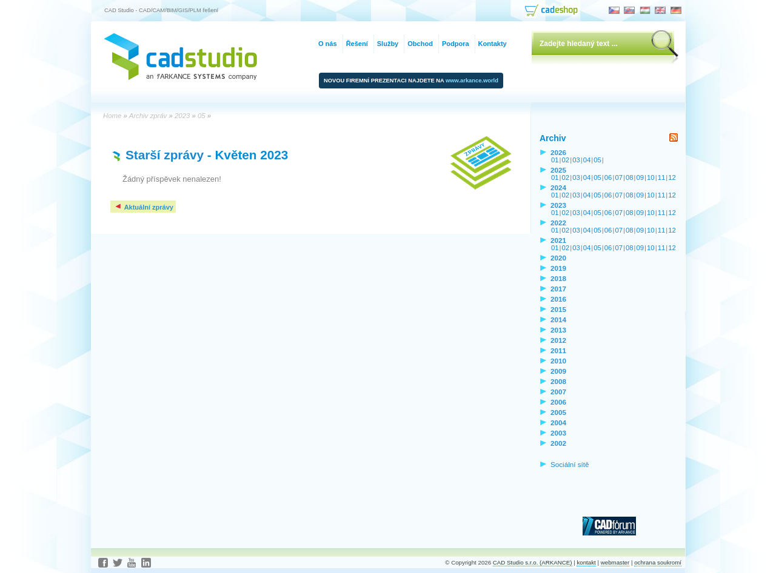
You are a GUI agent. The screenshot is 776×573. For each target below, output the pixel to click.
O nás (327, 43)
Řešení (357, 43)
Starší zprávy (164, 155)
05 (597, 160)
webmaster (615, 562)
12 (672, 177)
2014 (558, 319)
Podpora (455, 43)
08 (630, 177)
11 (662, 177)
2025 (558, 170)
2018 (558, 278)
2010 (558, 361)
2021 (558, 240)
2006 (558, 402)
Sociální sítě (569, 464)
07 (619, 177)
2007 (558, 392)
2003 (558, 433)
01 (555, 160)
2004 (558, 422)
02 (566, 160)
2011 (558, 350)
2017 (558, 289)
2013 (558, 330)
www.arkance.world (472, 81)
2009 (558, 371)
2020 (558, 258)
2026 (558, 152)
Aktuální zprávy (143, 207)
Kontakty (492, 43)
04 (587, 160)
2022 (558, 223)
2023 (558, 205)
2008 (558, 381)
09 (640, 177)
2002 (558, 443)
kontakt (586, 562)
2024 (558, 187)
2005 (558, 412)
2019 (558, 268)
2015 (558, 309)
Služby (387, 43)
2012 (558, 340)
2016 (558, 299)
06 (608, 177)
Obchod (420, 43)
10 (651, 177)
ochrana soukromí (657, 562)
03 (576, 160)
